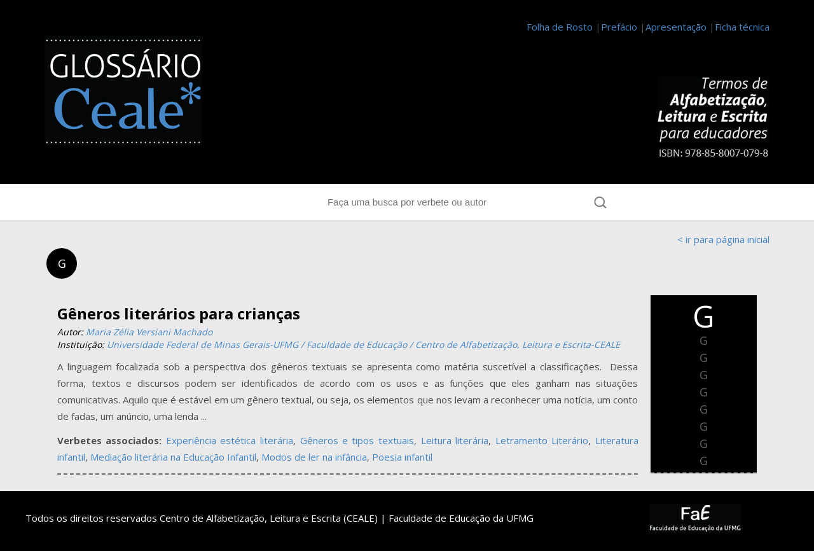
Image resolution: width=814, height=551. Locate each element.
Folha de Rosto (560, 26)
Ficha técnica (742, 26)
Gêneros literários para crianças (178, 313)
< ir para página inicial (723, 239)
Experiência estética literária (229, 440)
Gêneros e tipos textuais (357, 440)
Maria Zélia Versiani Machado (149, 332)
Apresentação (676, 26)
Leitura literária (455, 440)
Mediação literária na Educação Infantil (173, 456)
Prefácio (619, 26)
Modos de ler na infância (314, 456)
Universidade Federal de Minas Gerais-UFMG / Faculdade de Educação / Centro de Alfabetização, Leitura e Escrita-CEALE (363, 344)
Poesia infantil (402, 456)
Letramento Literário (542, 440)
